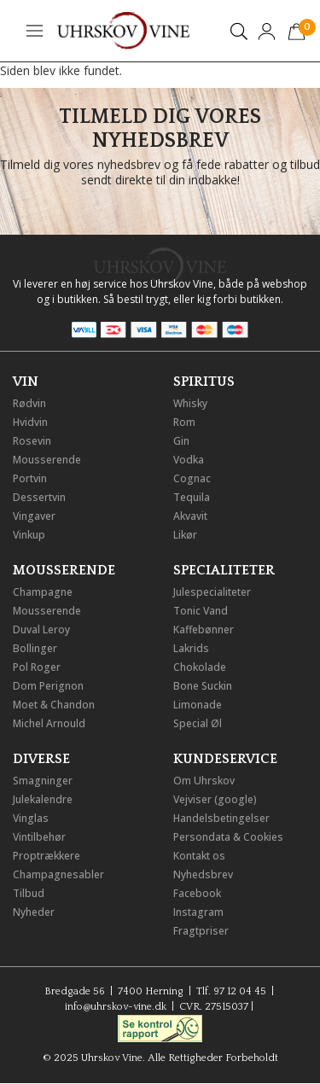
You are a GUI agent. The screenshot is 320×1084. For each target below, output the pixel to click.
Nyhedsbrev (203, 874)
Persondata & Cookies (228, 837)
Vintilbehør (39, 837)
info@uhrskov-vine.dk (115, 1006)
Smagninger (43, 780)
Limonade (197, 704)
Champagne (43, 592)
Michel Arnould (49, 723)
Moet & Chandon (54, 704)
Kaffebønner (203, 629)
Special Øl (197, 723)
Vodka (188, 459)
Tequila (191, 497)
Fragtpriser (201, 931)
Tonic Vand (200, 610)
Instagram (198, 912)
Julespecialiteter (212, 592)
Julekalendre (43, 799)
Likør (185, 534)
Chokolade (199, 667)
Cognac (192, 478)
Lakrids (191, 648)
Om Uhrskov (204, 780)
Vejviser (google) (215, 799)
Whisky (190, 403)
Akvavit (190, 516)
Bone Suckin (202, 686)
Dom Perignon (48, 686)
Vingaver (34, 516)
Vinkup (29, 534)
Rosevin (32, 441)
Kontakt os (199, 855)
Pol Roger (37, 667)
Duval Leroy (41, 629)
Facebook (197, 893)
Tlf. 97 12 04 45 (231, 991)
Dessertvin (39, 497)
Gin (181, 441)
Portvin (30, 478)
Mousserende (47, 459)
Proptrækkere (46, 855)
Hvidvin (30, 422)
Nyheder (34, 912)
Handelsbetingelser (221, 818)
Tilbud (28, 893)
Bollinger (35, 648)
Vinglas (31, 818)
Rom (184, 422)
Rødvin (29, 403)
